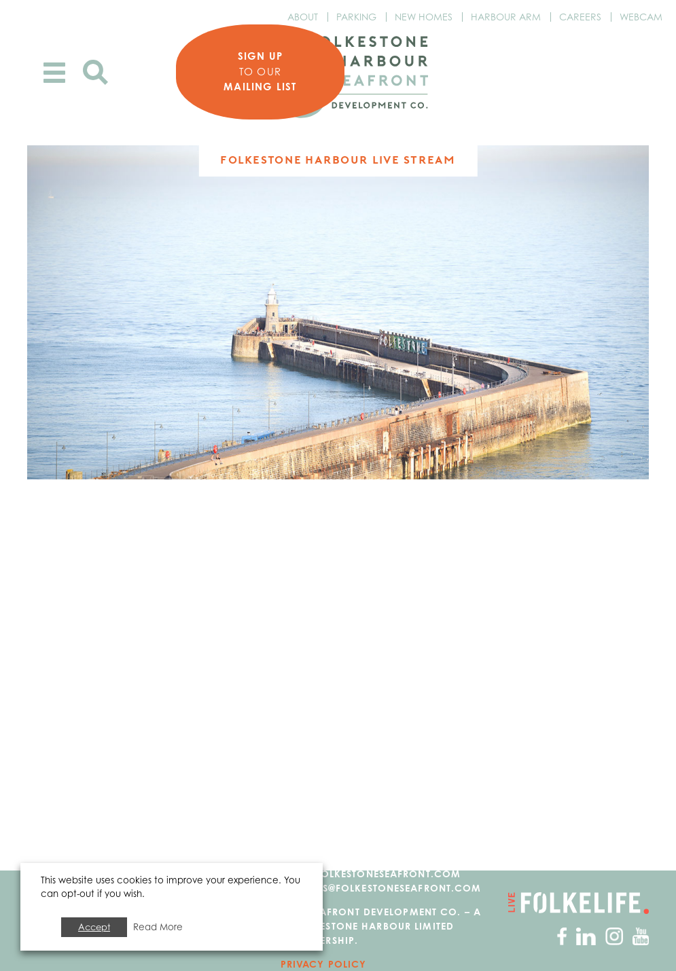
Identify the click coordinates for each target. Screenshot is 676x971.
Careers (580, 16)
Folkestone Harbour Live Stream (337, 160)
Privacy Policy (324, 964)
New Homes (423, 16)
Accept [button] (94, 926)
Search (95, 72)
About (302, 16)
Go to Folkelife (578, 903)
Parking (356, 16)
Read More (158, 926)
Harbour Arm (506, 16)
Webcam (641, 16)
